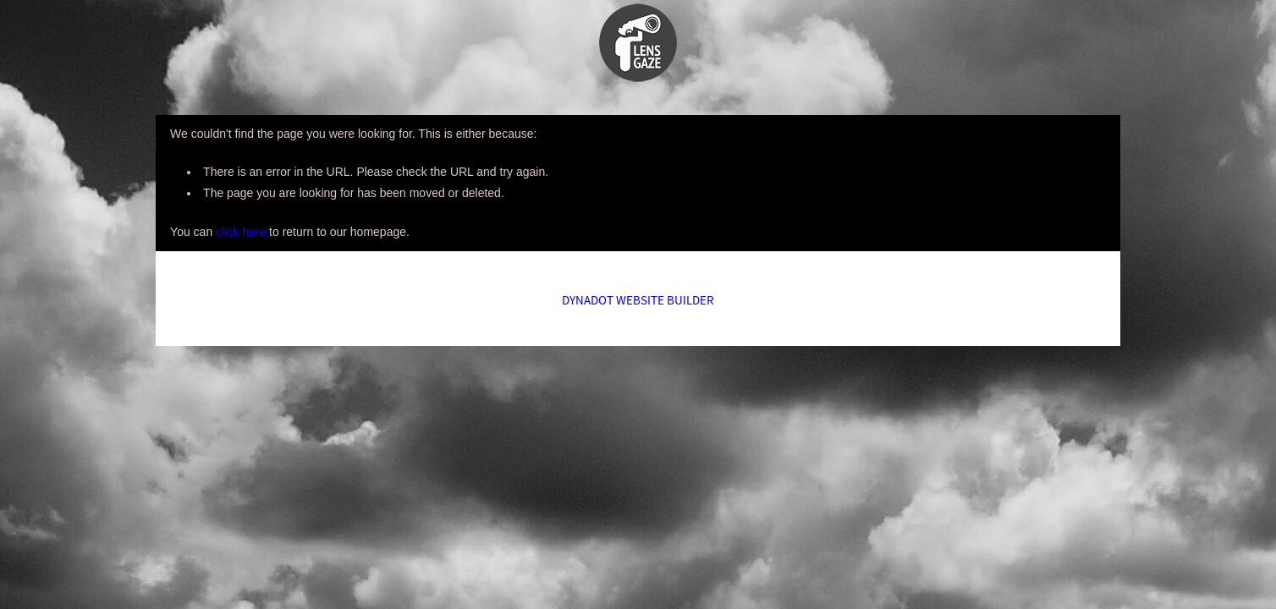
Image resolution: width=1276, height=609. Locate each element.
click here (241, 232)
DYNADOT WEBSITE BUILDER (638, 300)
